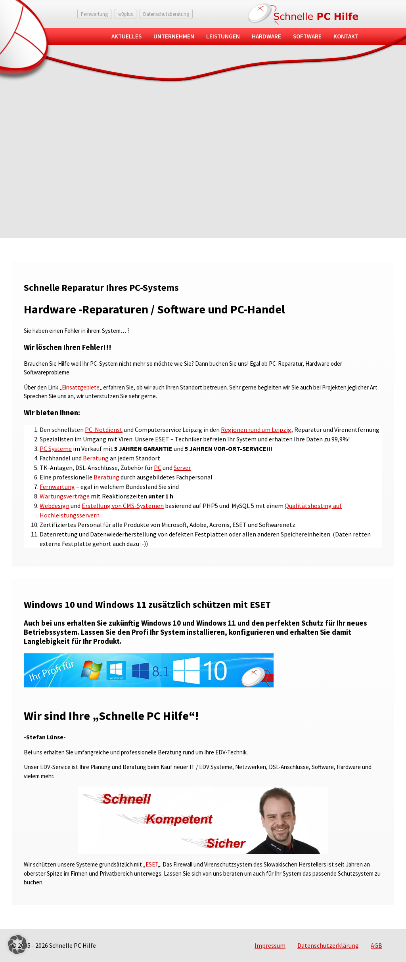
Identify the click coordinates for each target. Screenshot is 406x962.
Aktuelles (126, 36)
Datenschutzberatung (166, 14)
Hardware (266, 36)
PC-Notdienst (104, 429)
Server (182, 467)
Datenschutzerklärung (328, 945)
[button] (17, 944)
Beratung (96, 458)
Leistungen (223, 36)
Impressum (270, 945)
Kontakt (345, 36)
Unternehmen (173, 36)
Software (307, 36)
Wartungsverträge (65, 496)
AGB (376, 945)
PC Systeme (56, 448)
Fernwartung (94, 14)
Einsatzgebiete (81, 387)
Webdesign (54, 506)
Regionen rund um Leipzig (256, 429)
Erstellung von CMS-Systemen (123, 506)
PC (157, 467)
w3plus (125, 14)
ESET (152, 864)
